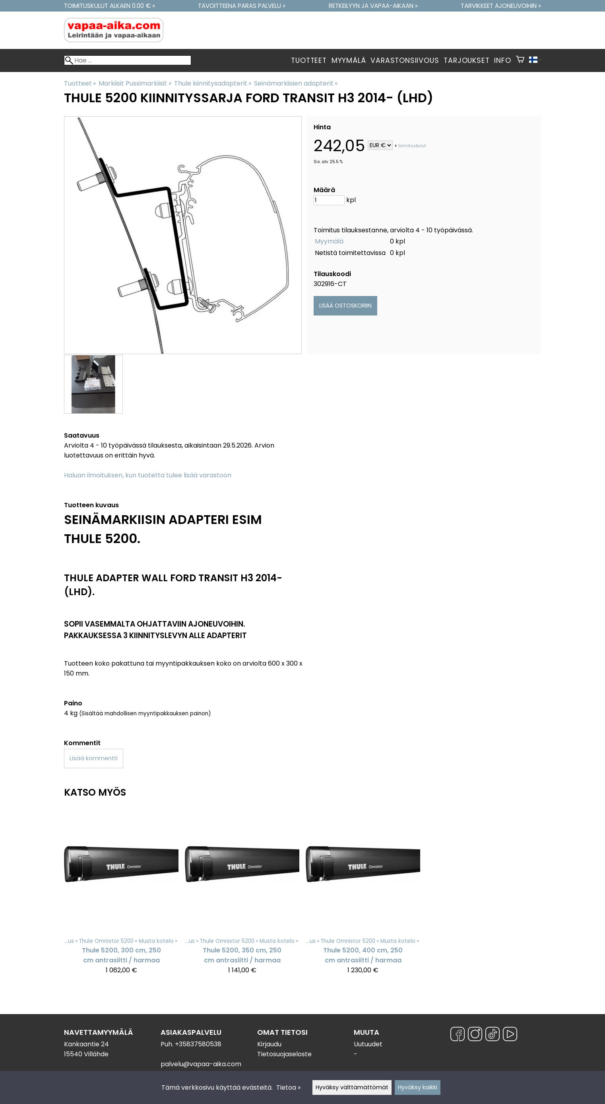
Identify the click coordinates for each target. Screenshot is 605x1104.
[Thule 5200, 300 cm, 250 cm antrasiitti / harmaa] (121, 894)
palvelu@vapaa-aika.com (201, 1064)
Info (502, 60)
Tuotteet (308, 60)
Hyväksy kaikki (417, 1087)
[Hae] (127, 60)
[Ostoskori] (520, 60)
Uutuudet (368, 1044)
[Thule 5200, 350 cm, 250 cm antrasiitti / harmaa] (242, 894)
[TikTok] (492, 1035)
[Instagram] (475, 1035)
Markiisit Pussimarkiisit (135, 83)
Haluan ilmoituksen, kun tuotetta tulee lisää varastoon (147, 475)
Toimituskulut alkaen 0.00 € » (109, 6)
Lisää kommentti (94, 758)
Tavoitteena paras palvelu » (241, 6)
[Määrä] (329, 200)
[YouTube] (510, 1035)
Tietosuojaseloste (284, 1054)
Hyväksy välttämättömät (352, 1087)
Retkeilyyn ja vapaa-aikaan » (373, 6)
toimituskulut (412, 146)
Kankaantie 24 (86, 1044)
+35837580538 (198, 1044)
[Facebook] (457, 1035)
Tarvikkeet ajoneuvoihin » (501, 6)
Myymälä (349, 60)
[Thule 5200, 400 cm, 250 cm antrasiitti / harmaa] (363, 894)
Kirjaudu (269, 1044)
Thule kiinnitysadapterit (212, 83)
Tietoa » (288, 1087)
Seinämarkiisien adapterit (295, 83)
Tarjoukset (466, 60)
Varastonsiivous (404, 60)
